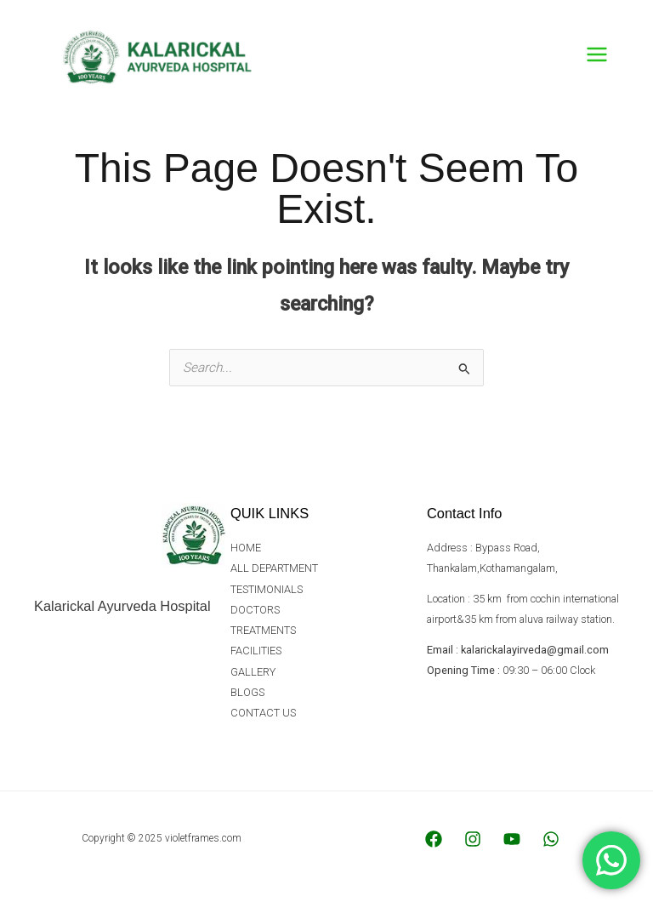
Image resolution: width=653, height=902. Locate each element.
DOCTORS (255, 616)
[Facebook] (433, 846)
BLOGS (247, 697)
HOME (245, 556)
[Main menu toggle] (597, 58)
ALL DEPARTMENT (274, 575)
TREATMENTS (263, 636)
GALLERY (252, 677)
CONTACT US (263, 717)
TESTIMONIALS (266, 596)
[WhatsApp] (550, 846)
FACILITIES (255, 656)
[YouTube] (511, 846)
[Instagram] (472, 846)
